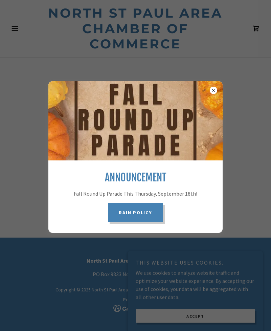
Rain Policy (135, 212)
